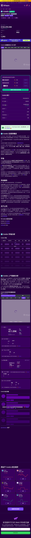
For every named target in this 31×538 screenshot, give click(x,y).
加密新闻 (8, 221)
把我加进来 (15, 532)
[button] (26, 5)
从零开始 (2, 225)
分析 (8, 478)
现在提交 (20, 356)
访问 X (28, 327)
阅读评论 (26, 79)
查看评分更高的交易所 (16, 89)
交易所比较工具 (20, 143)
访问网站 (12, 11)
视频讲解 (8, 223)
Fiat (24, 160)
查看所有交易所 (15, 509)
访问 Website (27, 360)
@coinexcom (5, 293)
